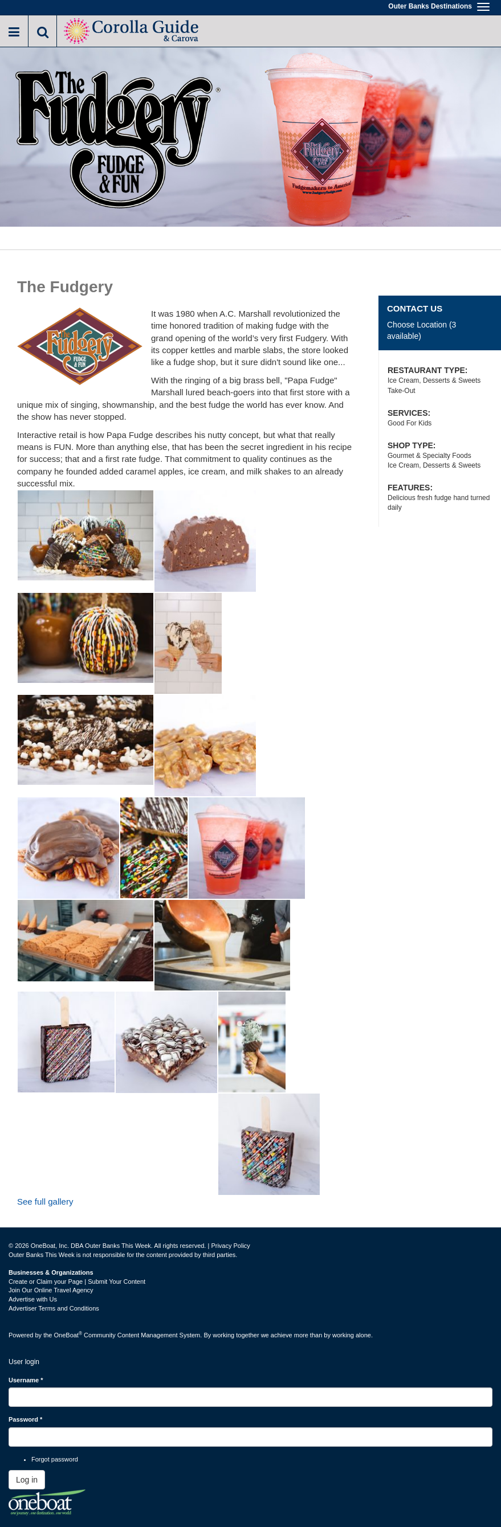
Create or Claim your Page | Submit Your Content (77, 1281)
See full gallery (45, 1201)
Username (26, 1380)
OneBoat (68, 1335)
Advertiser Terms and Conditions (54, 1308)
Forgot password (54, 1459)
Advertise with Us (33, 1299)
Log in (27, 1479)
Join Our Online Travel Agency (51, 1290)
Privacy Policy (230, 1245)
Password (25, 1419)
